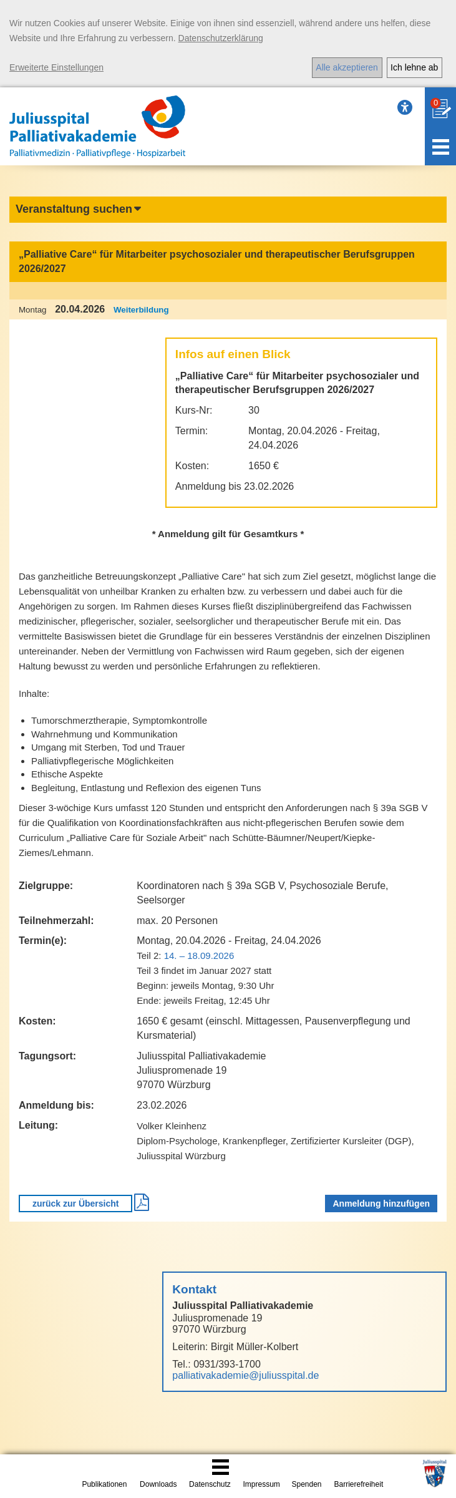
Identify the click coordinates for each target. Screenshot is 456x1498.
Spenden (306, 1484)
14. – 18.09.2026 (199, 955)
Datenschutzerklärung (220, 38)
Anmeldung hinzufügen (381, 1204)
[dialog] (228, 43)
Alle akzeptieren (347, 67)
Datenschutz (210, 1484)
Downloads (158, 1484)
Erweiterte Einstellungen (56, 67)
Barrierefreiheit (359, 1484)
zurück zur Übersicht (75, 1204)
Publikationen (104, 1484)
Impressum (261, 1484)
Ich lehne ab (414, 67)
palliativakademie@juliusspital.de (245, 1375)
